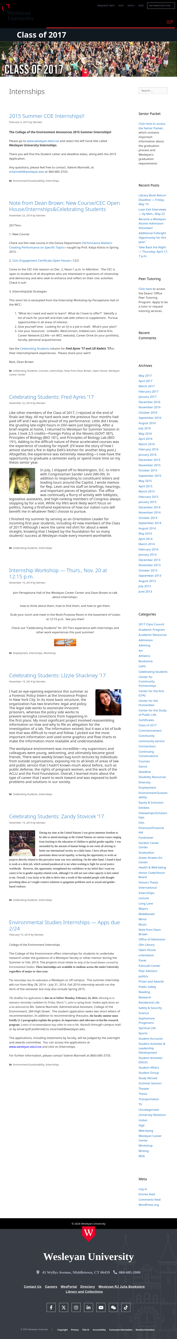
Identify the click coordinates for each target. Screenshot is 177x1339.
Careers (51, 1286)
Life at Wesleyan (134, 21)
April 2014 (145, 539)
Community (147, 736)
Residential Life (149, 1002)
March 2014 (147, 544)
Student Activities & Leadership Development (152, 1048)
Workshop (50, 653)
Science (144, 1013)
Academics (80, 21)
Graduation (146, 852)
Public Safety (147, 987)
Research (145, 997)
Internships (52, 180)
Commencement (150, 730)
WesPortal (69, 1286)
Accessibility (99, 1330)
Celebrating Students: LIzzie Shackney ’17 (57, 675)
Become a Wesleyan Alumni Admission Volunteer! (152, 223)
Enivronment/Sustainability (28, 180)
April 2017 (145, 381)
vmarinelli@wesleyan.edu (26, 172)
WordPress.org (149, 1205)
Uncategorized (149, 1110)
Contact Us (32, 1286)
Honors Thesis (148, 882)
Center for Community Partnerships (147, 681)
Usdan (143, 1120)
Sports (143, 1033)
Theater (144, 1089)
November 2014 (150, 512)
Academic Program (152, 630)
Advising (144, 645)
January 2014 (148, 554)
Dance (143, 766)
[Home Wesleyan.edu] (88, 1234)
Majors (143, 909)
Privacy (75, 1330)
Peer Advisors (148, 971)
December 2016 (149, 402)
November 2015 (150, 465)
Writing (144, 1151)
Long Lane (146, 903)
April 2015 (145, 486)
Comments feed (150, 1199)
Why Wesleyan (57, 21)
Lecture (144, 898)
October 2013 (148, 570)
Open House (100, 370)
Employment (20, 653)
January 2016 (148, 455)
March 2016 (147, 444)
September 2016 (150, 418)
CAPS (142, 666)
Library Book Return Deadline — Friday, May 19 (152, 199)
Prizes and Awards (151, 981)
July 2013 (145, 586)
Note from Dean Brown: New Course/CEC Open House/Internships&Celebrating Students (64, 206)
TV (140, 1104)
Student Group (149, 1073)
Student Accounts (151, 1038)
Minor (143, 919)
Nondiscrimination (145, 1330)
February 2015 (149, 497)
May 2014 (145, 533)
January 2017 (148, 397)
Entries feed (147, 1194)
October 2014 (148, 518)
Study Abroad (148, 1078)
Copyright (62, 1330)
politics (143, 976)
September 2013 (150, 576)
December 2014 (149, 507)
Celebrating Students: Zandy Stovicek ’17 (56, 816)
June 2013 (145, 591)
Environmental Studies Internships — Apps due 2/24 (64, 925)
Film (142, 823)
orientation (146, 955)
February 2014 (149, 549)
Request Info (106, 5)
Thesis (143, 1094)
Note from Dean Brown (77, 370)
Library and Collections (84, 1291)
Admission (146, 640)
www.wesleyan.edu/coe (43, 141)
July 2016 (145, 428)
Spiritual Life (147, 1028)
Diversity (145, 782)
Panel (142, 960)
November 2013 (150, 565)
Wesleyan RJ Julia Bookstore (122, 1286)
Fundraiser (146, 837)
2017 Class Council (151, 624)
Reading (144, 992)
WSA (142, 1156)
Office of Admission (152, 939)
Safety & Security (150, 1008)
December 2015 (149, 460)
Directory (87, 1286)
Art (141, 651)
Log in (143, 1189)
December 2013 (149, 560)
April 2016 (145, 439)
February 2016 (149, 449)
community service (152, 741)
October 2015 (148, 470)
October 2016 (148, 412)
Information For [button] (161, 5)
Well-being (146, 1131)
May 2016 (145, 434)
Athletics (144, 656)
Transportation (149, 1099)
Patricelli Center (149, 966)
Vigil (142, 1125)
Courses (43, 370)
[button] (170, 21)
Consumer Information (120, 1330)
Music (143, 924)
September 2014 (150, 523)
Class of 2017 (41, 34)
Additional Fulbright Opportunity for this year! (152, 237)
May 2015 (145, 481)
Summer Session (150, 1083)
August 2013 (147, 581)
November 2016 (150, 407)
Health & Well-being (152, 867)
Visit (121, 5)
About (155, 21)
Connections (147, 746)
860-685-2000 (130, 1272)
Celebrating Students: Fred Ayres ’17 (51, 396)
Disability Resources (152, 777)
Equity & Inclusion (151, 802)
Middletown (147, 914)
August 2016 (147, 423)
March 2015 (147, 491)
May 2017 (145, 376)
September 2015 (150, 476)
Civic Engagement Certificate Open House (41, 260)
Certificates (146, 720)
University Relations (152, 1115)
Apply (131, 5)
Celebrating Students (34, 348)
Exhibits (144, 808)
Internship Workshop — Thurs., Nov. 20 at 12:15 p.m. (58, 573)
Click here (145, 289)
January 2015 (148, 502)
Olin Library (147, 945)
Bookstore (146, 661)
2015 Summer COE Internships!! (46, 115)
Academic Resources (153, 635)
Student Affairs (149, 1067)
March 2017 (147, 386)
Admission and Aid (106, 21)
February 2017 (149, 391)
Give (141, 5)
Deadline (145, 772)
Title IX (85, 1330)
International (148, 888)
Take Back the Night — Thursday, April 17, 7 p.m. (153, 251)
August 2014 (147, 528)
